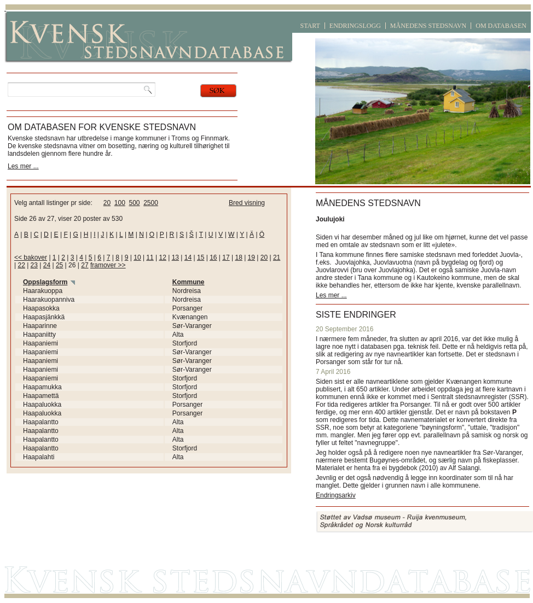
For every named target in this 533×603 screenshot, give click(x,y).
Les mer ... (23, 166)
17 (225, 257)
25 (59, 265)
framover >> (108, 265)
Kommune (188, 282)
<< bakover (30, 257)
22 (21, 265)
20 (107, 203)
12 (162, 257)
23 (34, 265)
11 (149, 257)
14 (188, 257)
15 (200, 257)
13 (175, 257)
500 (134, 203)
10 (137, 257)
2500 (150, 203)
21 (276, 257)
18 (238, 257)
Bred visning (247, 203)
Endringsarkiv (336, 495)
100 (119, 203)
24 (46, 265)
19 (251, 257)
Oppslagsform (45, 282)
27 (84, 265)
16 (213, 257)
